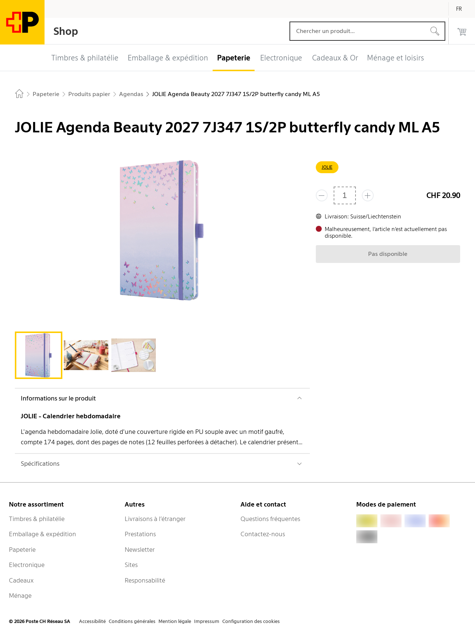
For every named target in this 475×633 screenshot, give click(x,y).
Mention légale (174, 621)
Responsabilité (145, 580)
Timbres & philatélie (37, 518)
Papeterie (22, 549)
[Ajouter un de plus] (368, 195)
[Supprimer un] (322, 195)
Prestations (140, 534)
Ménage (20, 595)
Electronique (27, 564)
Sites (131, 564)
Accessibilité (92, 621)
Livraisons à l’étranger (155, 518)
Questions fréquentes (270, 518)
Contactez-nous (262, 534)
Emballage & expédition (42, 534)
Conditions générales (132, 621)
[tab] (38, 355)
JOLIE (327, 167)
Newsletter (140, 549)
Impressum (206, 621)
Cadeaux (21, 580)
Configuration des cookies (251, 621)
